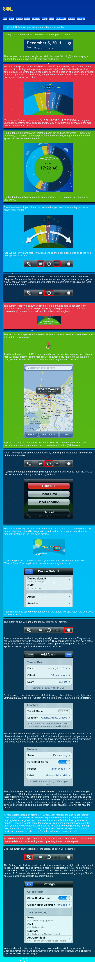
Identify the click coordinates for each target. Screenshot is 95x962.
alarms (71, 18)
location (36, 18)
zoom (19, 18)
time (11, 18)
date (5, 18)
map (44, 18)
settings (81, 18)
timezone (61, 18)
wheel (27, 18)
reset (51, 18)
